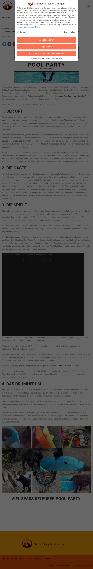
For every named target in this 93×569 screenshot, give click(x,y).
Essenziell (22, 32)
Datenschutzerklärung (32, 27)
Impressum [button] (58, 58)
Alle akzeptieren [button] (46, 40)
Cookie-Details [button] (35, 58)
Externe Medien (68, 32)
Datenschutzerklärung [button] (47, 58)
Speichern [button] (46, 47)
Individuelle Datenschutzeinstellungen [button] (46, 53)
